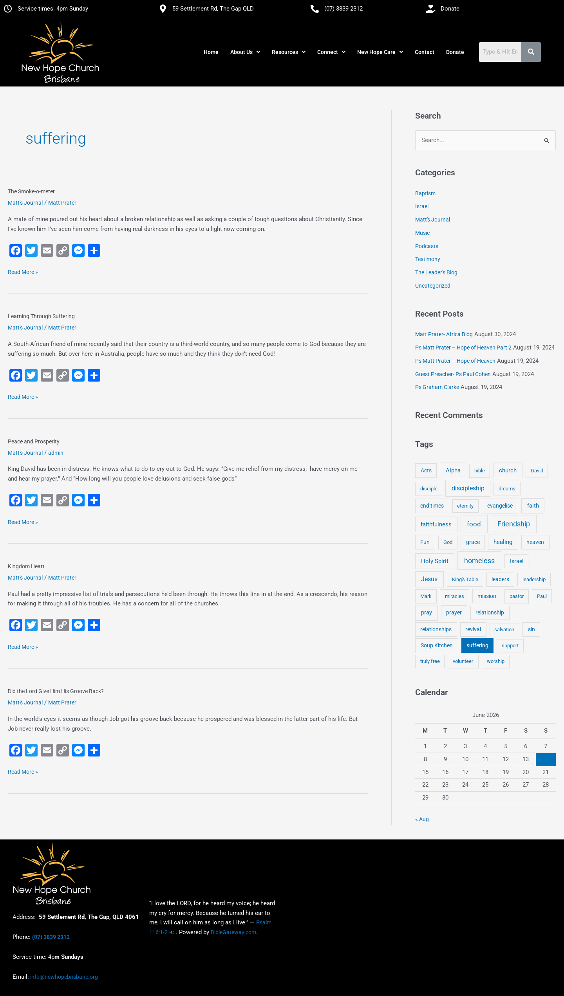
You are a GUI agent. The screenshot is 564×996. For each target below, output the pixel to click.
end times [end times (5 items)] (432, 506)
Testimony (427, 259)
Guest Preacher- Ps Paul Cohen (453, 374)
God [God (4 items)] (447, 542)
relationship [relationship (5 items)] (489, 612)
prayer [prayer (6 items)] (454, 612)
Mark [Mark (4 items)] (426, 596)
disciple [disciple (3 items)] (428, 489)
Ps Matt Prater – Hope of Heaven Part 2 (463, 347)
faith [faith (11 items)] (533, 505)
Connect (331, 52)
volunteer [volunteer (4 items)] (463, 661)
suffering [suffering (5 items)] (477, 645)
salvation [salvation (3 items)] (504, 629)
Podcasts (426, 246)
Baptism (425, 193)
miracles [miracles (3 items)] (454, 596)
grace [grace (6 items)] (473, 542)
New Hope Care (380, 52)
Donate (455, 52)
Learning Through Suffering (41, 316)
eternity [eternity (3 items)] (465, 506)
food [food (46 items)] (474, 524)
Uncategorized (432, 286)
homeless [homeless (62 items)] (479, 561)
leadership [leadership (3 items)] (534, 579)
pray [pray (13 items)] (426, 612)
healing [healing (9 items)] (503, 542)
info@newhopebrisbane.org (63, 977)
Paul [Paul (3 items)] (542, 596)
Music (422, 233)
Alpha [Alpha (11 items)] (453, 470)
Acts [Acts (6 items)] (426, 470)
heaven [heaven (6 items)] (535, 542)
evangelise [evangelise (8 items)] (500, 506)
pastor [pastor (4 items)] (517, 596)
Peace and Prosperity (34, 441)
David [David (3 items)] (537, 471)
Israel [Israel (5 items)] (516, 561)
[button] (245, 52)
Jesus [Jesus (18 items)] (429, 579)
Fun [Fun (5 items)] (425, 542)
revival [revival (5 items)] (473, 629)
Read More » (23, 271)
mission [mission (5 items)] (486, 596)
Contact (424, 52)
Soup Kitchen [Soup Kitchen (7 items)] (437, 645)
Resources (289, 52)
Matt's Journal (25, 203)
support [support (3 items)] (510, 645)
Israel (421, 206)
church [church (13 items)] (508, 470)
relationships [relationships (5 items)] (436, 629)
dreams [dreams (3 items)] (507, 489)
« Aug (422, 819)
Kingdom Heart (26, 566)
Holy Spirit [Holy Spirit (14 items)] (434, 561)
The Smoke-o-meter (31, 191)
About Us (245, 52)
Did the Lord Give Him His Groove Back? (56, 691)
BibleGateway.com (233, 932)
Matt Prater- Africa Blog (444, 334)
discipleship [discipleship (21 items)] (468, 488)
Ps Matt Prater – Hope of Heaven (455, 361)
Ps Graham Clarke (437, 387)
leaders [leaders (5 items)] (500, 579)
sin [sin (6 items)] (531, 629)
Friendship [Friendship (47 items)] (513, 524)
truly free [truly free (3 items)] (430, 661)
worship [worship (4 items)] (495, 661)
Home (211, 52)
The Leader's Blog (436, 272)
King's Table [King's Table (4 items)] (465, 579)
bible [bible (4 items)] (479, 471)
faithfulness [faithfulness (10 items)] (436, 524)
